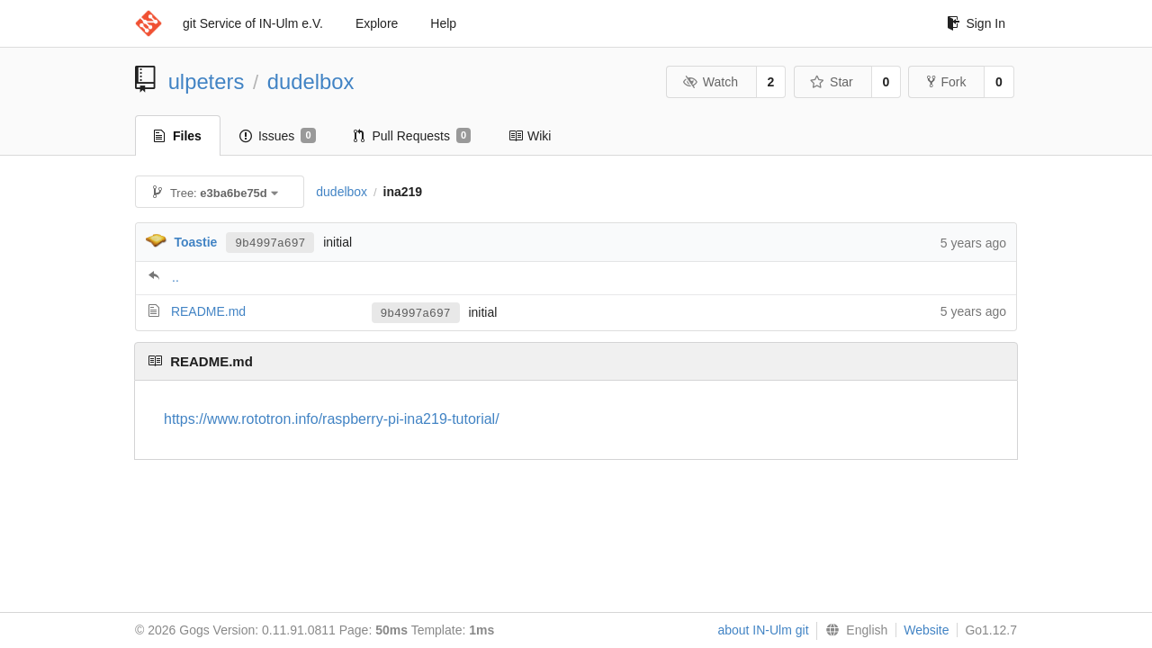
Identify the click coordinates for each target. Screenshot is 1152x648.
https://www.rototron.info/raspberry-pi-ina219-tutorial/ (332, 419)
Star (831, 82)
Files (178, 136)
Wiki (529, 136)
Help (443, 23)
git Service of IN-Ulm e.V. (253, 23)
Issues (277, 136)
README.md (208, 311)
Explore (377, 23)
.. (175, 277)
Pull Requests (413, 136)
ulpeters (206, 81)
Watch (710, 82)
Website (926, 630)
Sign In (976, 23)
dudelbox (311, 81)
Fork (946, 82)
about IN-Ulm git (762, 630)
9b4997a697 (270, 242)
